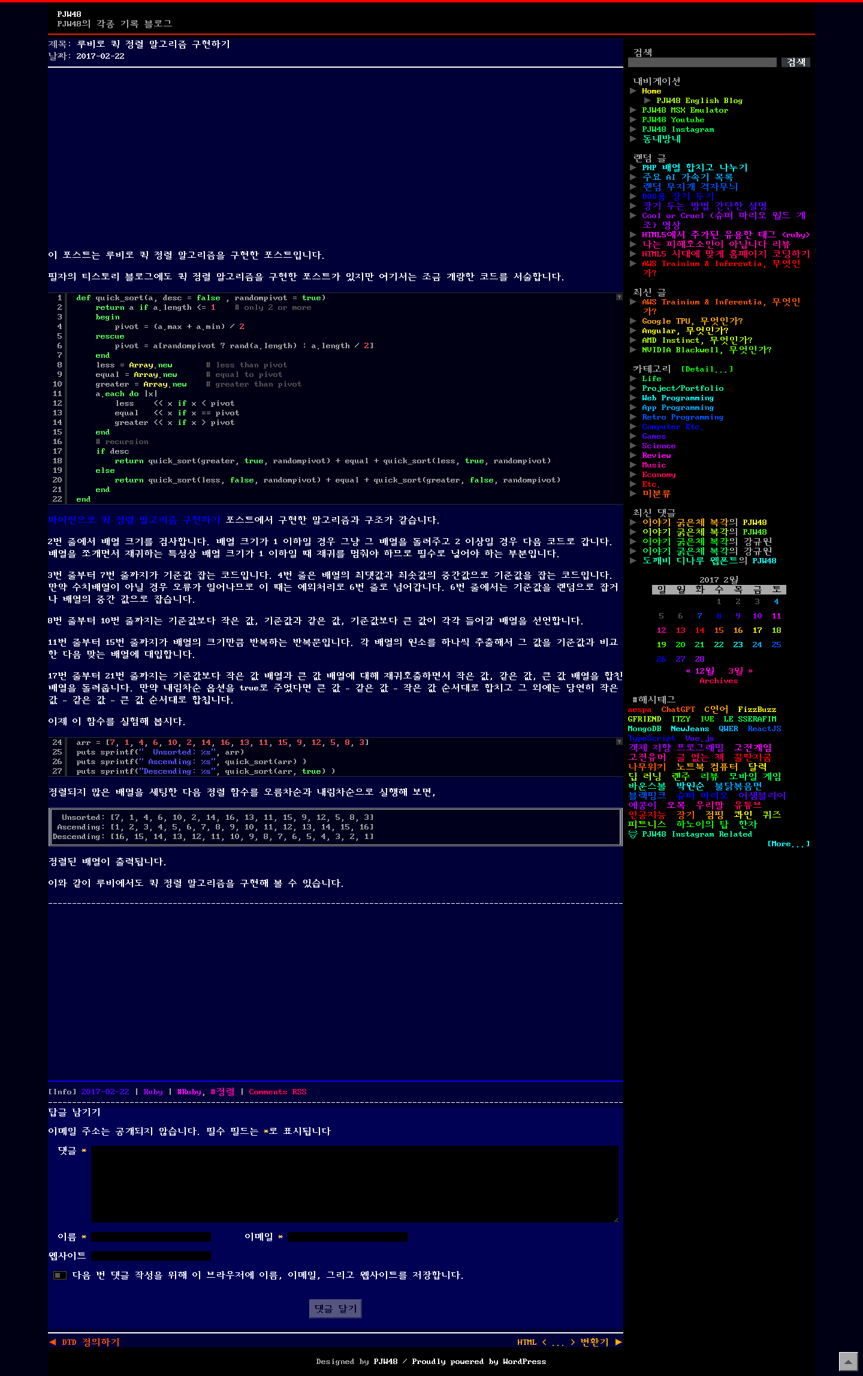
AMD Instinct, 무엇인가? (697, 340)
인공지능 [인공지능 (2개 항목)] (647, 815)
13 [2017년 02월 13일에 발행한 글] (681, 630)
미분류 (656, 494)
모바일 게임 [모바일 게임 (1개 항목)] (755, 776)
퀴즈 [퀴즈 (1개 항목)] (771, 815)
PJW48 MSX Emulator (685, 110)
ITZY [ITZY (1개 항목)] (680, 719)
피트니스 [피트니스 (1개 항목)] (647, 824)
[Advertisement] (335, 156)
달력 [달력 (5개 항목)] (757, 767)
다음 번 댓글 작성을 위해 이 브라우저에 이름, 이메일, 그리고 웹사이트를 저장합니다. (268, 1275)
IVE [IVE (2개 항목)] (707, 719)
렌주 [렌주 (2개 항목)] (680, 776)
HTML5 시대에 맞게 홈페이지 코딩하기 (726, 254)
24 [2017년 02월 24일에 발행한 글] (757, 645)
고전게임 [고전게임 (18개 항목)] (753, 748)
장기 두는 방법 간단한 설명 (704, 206)
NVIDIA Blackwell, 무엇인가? (707, 350)
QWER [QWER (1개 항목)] (728, 729)
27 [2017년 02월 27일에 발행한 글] (681, 659)
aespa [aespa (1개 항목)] (640, 709)
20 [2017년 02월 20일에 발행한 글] (681, 645)
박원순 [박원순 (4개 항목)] (690, 786)
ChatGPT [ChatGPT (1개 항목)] (678, 709)
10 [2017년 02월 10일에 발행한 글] (757, 616)
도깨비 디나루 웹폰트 (690, 561)
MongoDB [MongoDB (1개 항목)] (645, 729)
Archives (719, 681)
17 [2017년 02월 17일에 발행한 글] (757, 630)
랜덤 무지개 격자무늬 (690, 187)
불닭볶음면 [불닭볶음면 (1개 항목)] (738, 786)
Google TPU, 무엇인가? (692, 321)
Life (652, 379)
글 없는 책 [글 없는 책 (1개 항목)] (700, 757)
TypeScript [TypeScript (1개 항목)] (652, 738)
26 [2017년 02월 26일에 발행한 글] (661, 659)
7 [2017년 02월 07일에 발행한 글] (700, 616)
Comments (278, 1092)
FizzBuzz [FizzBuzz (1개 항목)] (757, 709)
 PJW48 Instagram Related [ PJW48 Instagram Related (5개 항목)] (690, 834)
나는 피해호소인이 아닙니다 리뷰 (716, 244)
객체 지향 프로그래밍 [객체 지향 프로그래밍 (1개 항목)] (676, 748)
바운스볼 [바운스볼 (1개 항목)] (647, 786)
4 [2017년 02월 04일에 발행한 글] (776, 601)
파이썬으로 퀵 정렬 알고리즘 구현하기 (134, 520)
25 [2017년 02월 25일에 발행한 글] (776, 645)
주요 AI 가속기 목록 (688, 177)
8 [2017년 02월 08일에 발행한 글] (719, 616)
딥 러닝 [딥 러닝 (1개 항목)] (645, 776)
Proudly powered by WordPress (479, 1361)
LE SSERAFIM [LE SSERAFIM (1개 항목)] (750, 719)
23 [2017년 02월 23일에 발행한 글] (738, 645)
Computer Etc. (673, 426)
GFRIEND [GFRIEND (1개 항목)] (645, 719)
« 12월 (700, 671)
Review (656, 455)
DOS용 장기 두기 (678, 196)
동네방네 (661, 139)
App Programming (678, 407)
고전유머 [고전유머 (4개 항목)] (647, 757)
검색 (642, 53)
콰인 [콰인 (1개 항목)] (743, 815)
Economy (659, 474)
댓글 (72, 1150)
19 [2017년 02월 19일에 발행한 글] (661, 645)
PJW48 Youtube (673, 120)
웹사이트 (67, 1256)
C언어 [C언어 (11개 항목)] (717, 709)
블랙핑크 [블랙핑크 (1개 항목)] (647, 796)
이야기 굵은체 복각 (685, 522)
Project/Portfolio (683, 388)
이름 (72, 1237)
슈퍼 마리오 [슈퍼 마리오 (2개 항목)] (702, 796)
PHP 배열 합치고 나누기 (695, 168)
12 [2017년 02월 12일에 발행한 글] (661, 630)
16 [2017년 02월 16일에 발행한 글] (738, 630)
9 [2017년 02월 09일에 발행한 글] (738, 616)
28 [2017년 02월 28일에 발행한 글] (700, 659)
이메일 (264, 1237)
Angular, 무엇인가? (685, 331)
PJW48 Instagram (678, 129)
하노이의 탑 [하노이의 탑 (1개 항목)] (702, 824)
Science (659, 446)
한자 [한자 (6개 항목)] (748, 824)
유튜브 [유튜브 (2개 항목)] (748, 805)
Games (654, 436)
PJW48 (70, 14)
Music (654, 465)
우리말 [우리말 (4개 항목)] (709, 805)
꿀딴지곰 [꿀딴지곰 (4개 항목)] (753, 757)
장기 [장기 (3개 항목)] (685, 815)
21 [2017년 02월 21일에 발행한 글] (700, 645)
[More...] (788, 844)
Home (652, 91)
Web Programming (678, 398)
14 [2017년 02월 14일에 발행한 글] (700, 630)
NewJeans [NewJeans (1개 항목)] (690, 729)
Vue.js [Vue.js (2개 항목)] (700, 738)
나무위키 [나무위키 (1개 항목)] (647, 767)
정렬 (225, 1092)
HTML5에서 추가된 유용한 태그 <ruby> (726, 235)
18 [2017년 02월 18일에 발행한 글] (776, 630)
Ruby (153, 1092)
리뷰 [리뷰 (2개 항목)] (709, 776)
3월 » (741, 671)
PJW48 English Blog (700, 100)
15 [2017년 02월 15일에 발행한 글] (719, 630)
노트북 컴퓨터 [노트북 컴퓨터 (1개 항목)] (707, 767)
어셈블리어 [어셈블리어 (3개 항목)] (762, 796)
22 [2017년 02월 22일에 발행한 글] (719, 645)
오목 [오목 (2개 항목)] (676, 805)
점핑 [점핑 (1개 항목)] (714, 815)
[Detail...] (707, 369)
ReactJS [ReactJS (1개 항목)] (764, 729)
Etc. (652, 484)
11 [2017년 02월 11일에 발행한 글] (776, 616)
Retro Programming (683, 417)
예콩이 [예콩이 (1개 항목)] (642, 805)
